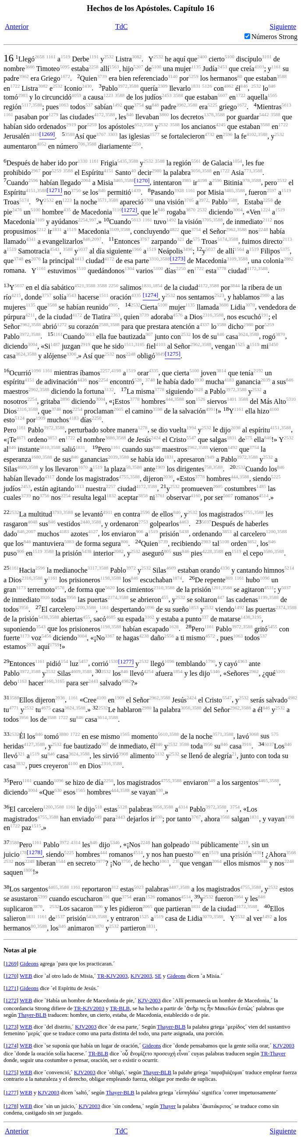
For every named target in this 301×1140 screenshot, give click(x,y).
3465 (118, 180)
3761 (160, 495)
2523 (219, 295)
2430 (87, 86)
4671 (21, 437)
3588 (282, 76)
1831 (195, 86)
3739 (102, 76)
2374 (112, 597)
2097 (96, 239)
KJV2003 (141, 976)
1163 (22, 681)
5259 (193, 76)
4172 (99, 114)
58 (128, 467)
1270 (11, 976)
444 (169, 399)
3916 (45, 597)
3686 (30, 66)
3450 (273, 344)
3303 (112, 134)
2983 (23, 95)
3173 (20, 587)
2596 (227, 134)
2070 (31, 644)
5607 (222, 95)
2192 (258, 370)
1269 (11, 964)
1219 (243, 842)
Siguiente (283, 26)
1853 (193, 607)
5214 (289, 567)
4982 (126, 681)
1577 (154, 134)
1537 (60, 916)
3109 (39, 219)
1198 (105, 578)
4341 (31, 239)
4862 (229, 86)
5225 (212, 104)
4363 (242, 661)
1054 (237, 161)
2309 (162, 86)
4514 (264, 495)
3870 (190, 209)
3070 (250, 304)
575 (196, 239)
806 (124, 541)
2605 (118, 409)
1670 (83, 467)
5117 (26, 104)
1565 (272, 95)
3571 (102, 200)
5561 (196, 161)
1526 (200, 399)
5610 (44, 447)
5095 (64, 66)
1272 (62, 324)
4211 (30, 314)
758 (208, 467)
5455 (272, 626)
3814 (221, 370)
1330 (82, 161)
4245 (220, 124)
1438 (245, 617)
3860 (164, 114)
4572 (210, 635)
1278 (142, 427)
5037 (83, 249)
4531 (269, 587)
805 (167, 551)
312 (115, 887)
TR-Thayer (273, 1054)
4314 (183, 806)
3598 (157, 409)
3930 (199, 379)
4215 (16, 295)
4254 (148, 671)
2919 (71, 124)
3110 (117, 209)
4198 (202, 180)
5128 (122, 806)
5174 (24, 200)
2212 (41, 229)
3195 (257, 617)
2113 (287, 239)
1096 (36, 370)
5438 (184, 531)
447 (220, 597)
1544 (60, 861)
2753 (143, 521)
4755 (123, 476)
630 (58, 790)
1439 (136, 190)
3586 (268, 551)
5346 (215, 671)
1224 (265, 209)
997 (92, 219)
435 (67, 209)
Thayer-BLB (32, 1015)
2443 (93, 681)
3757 (46, 295)
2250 (136, 143)
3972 (122, 86)
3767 (101, 134)
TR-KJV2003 (112, 976)
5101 (280, 671)
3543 (71, 295)
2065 (147, 906)
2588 (103, 324)
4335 (136, 295)
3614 (102, 717)
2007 (30, 531)
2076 (36, 258)
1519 (65, 56)
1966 (137, 249)
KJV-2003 (149, 1001)
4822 (174, 229)
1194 (194, 842)
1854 (157, 285)
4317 (49, 476)
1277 (11, 1093)
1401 (232, 399)
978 (246, 180)
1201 (215, 587)
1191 (94, 56)
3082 (137, 56)
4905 (113, 304)
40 (133, 170)
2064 (85, 180)
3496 (187, 249)
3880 (63, 734)
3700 (148, 200)
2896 (65, 399)
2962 (230, 229)
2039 (265, 379)
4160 (274, 409)
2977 (100, 861)
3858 (143, 495)
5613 (286, 104)
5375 (285, 249)
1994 (191, 427)
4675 (45, 707)
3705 (189, 200)
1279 (53, 114)
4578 (59, 587)
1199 (263, 597)
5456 (46, 635)
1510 (81, 268)
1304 (129, 268)
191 (265, 314)
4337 (204, 324)
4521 (79, 285)
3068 (254, 734)
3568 (225, 816)
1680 (36, 457)
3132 (109, 389)
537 (89, 104)
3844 (235, 285)
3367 (109, 635)
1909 (40, 417)
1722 (15, 86)
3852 (251, 541)
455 (165, 597)
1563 (114, 66)
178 (23, 852)
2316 (207, 314)
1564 (239, 249)
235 (176, 861)
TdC (121, 26)
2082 (119, 551)
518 (98, 806)
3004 (237, 209)
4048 (32, 521)
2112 (267, 219)
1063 (63, 104)
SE (158, 976)
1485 (261, 486)
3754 (139, 104)
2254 (83, 219)
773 (247, 170)
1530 (113, 661)
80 (239, 76)
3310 (154, 258)
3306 (71, 353)
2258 (94, 66)
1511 (104, 295)
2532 (108, 56)
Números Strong (274, 36)
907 (149, 334)
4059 (76, 95)
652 (138, 124)
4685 (111, 617)
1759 (54, 644)
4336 (225, 567)
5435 (122, 161)
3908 (123, 753)
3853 (52, 437)
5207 (138, 66)
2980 (156, 170)
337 (205, 617)
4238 (144, 635)
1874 (177, 578)
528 (138, 379)
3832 (20, 763)
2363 (115, 314)
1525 (239, 344)
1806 (27, 870)
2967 (35, 170)
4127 (93, 531)
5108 (224, 541)
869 (229, 578)
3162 (149, 617)
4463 (183, 521)
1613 (79, 486)
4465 (263, 780)
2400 (202, 56)
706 (81, 143)
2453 (222, 66)
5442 (264, 114)
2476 (17, 209)
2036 (235, 427)
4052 (41, 143)
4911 (108, 512)
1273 (11, 1027)
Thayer (168, 1106)
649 (211, 780)
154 (64, 661)
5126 (207, 86)
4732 (209, 134)
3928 (179, 190)
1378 (208, 114)
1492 (117, 104)
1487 (55, 344)
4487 (173, 887)
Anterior (16, 26)
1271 (11, 988)
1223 (108, 95)
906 (139, 531)
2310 (158, 587)
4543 (54, 249)
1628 (174, 626)
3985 (186, 180)
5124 (20, 417)
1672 (65, 76)
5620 (109, 587)
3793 (57, 512)
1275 (11, 1072)
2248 (263, 229)
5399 (42, 896)
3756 (76, 190)
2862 (288, 258)
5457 (83, 661)
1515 (36, 825)
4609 (22, 467)
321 (180, 239)
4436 (82, 379)
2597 (271, 190)
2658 (39, 56)
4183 (229, 379)
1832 (111, 495)
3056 (195, 170)
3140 (172, 76)
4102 (251, 134)
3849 (160, 353)
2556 (169, 635)
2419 (34, 134)
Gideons (29, 964)
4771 (13, 707)
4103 (259, 66)
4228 (207, 551)
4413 (79, 258)
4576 (178, 314)
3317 (92, 567)
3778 (221, 268)
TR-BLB (120, 1008)
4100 (101, 697)
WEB (26, 976)
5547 (191, 437)
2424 (155, 437)
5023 (138, 887)
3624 (243, 334)
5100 (229, 56)
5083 (69, 541)
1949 (209, 457)
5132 (159, 753)
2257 (105, 370)
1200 (271, 531)
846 (244, 86)
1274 (11, 1046)
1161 (51, 56)
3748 (18, 258)
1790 (210, 661)
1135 (196, 66)
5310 (291, 399)
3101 (267, 56)
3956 (71, 597)
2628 (198, 389)
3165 (140, 344)
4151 (108, 170)
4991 (210, 409)
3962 (24, 76)
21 (234, 753)
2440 (85, 521)
